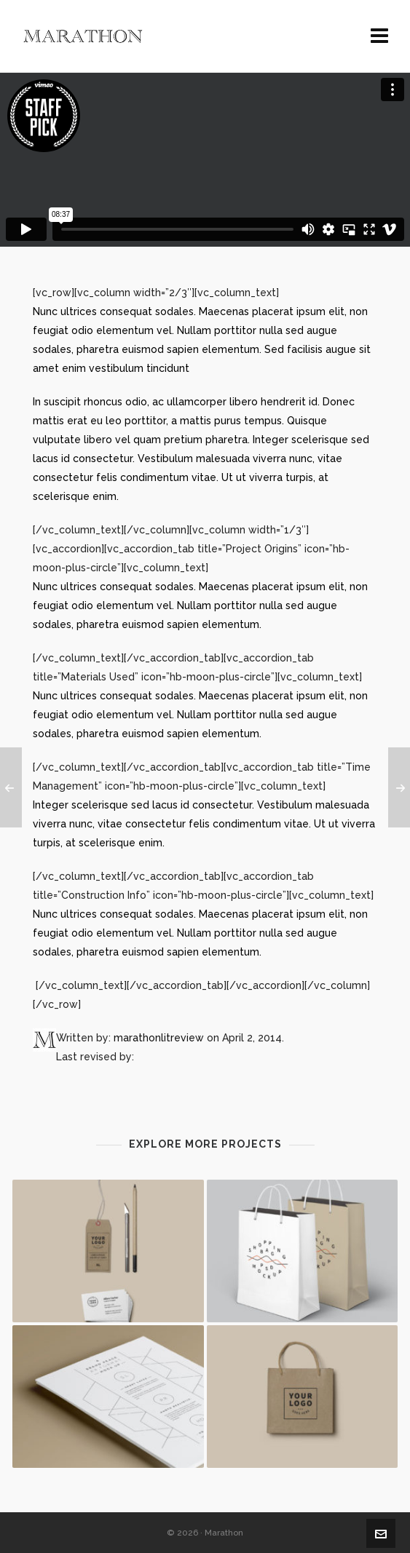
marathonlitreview (159, 1038)
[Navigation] (379, 36)
